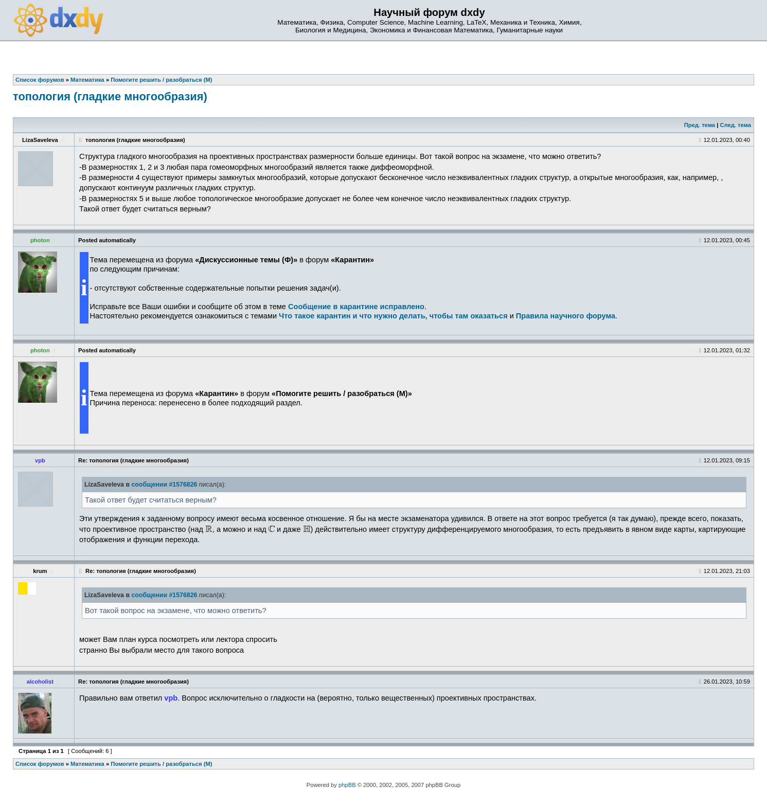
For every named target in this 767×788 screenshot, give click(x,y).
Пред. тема (699, 125)
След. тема (735, 125)
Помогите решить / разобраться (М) (161, 764)
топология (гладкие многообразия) (110, 96)
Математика (87, 764)
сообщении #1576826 (164, 484)
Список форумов (39, 764)
